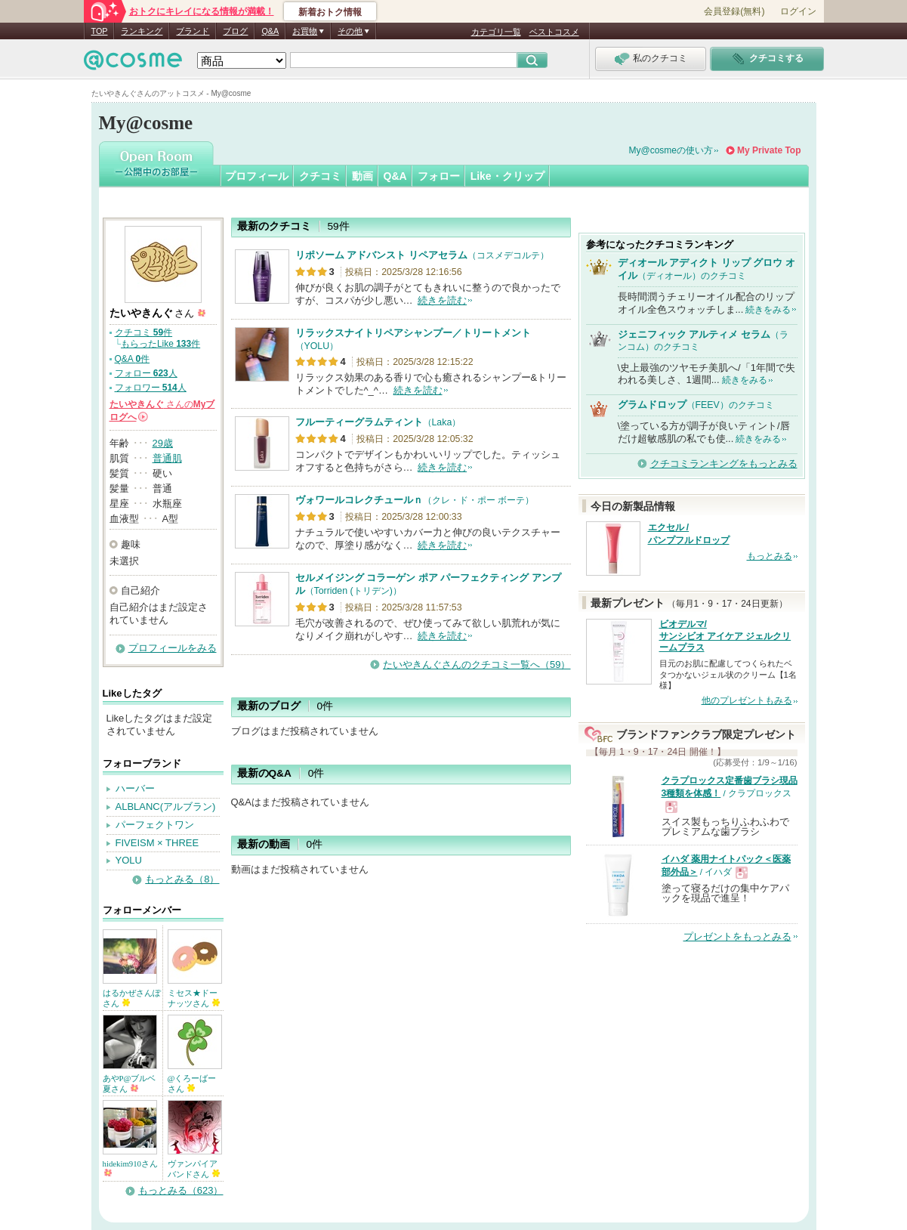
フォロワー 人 (151, 387)
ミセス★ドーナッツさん (194, 998)
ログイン (798, 11)
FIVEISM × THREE (157, 842)
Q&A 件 (132, 359)
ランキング (141, 31)
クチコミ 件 (144, 332)
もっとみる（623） (181, 1190)
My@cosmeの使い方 (671, 150)
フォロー (439, 176)
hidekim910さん (131, 1167)
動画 (362, 176)
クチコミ (320, 176)
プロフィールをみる (172, 648)
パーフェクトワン (155, 824)
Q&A (270, 31)
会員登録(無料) (734, 11)
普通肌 (167, 458)
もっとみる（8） (182, 879)
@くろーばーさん (192, 1083)
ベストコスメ (554, 31)
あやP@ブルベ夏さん (129, 1083)
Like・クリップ (507, 176)
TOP (99, 31)
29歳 (163, 443)
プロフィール (256, 176)
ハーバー (135, 788)
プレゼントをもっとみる (737, 936)
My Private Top (769, 150)
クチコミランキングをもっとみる (723, 463)
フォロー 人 (146, 373)
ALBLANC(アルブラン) (166, 806)
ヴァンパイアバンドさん (194, 1169)
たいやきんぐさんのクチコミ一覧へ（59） (476, 664)
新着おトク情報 (330, 12)
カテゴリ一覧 (496, 31)
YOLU (129, 860)
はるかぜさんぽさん (132, 998)
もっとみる (769, 556)
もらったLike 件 (160, 343)
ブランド (192, 31)
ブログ (235, 31)
